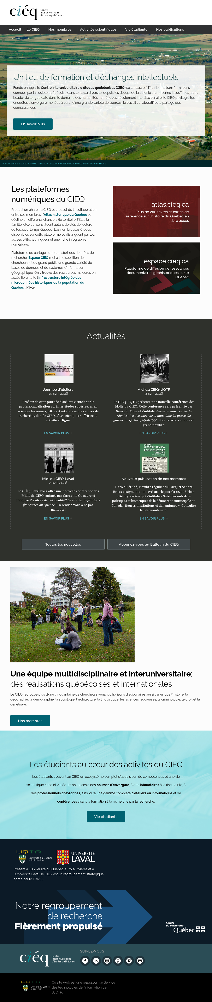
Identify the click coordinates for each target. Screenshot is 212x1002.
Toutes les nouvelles (63, 544)
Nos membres (59, 29)
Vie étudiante (136, 29)
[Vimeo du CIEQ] (129, 961)
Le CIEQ (33, 29)
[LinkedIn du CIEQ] (96, 961)
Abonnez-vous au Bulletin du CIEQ (149, 544)
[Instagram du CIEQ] (107, 961)
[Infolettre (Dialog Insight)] (118, 961)
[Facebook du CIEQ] (85, 961)
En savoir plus (33, 124)
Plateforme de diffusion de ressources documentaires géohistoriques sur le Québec (162, 273)
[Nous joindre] (140, 961)
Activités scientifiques (98, 29)
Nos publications (170, 29)
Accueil (15, 29)
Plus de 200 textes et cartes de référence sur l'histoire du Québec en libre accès (162, 216)
